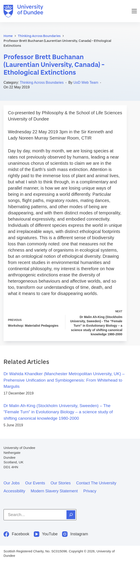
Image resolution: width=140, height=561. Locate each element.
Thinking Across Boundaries (42, 82)
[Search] (70, 514)
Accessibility (14, 491)
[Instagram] (75, 534)
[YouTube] (46, 534)
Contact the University (96, 483)
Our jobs (12, 483)
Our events (35, 483)
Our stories (61, 483)
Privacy (89, 491)
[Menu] (134, 11)
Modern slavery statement (54, 491)
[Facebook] (16, 534)
